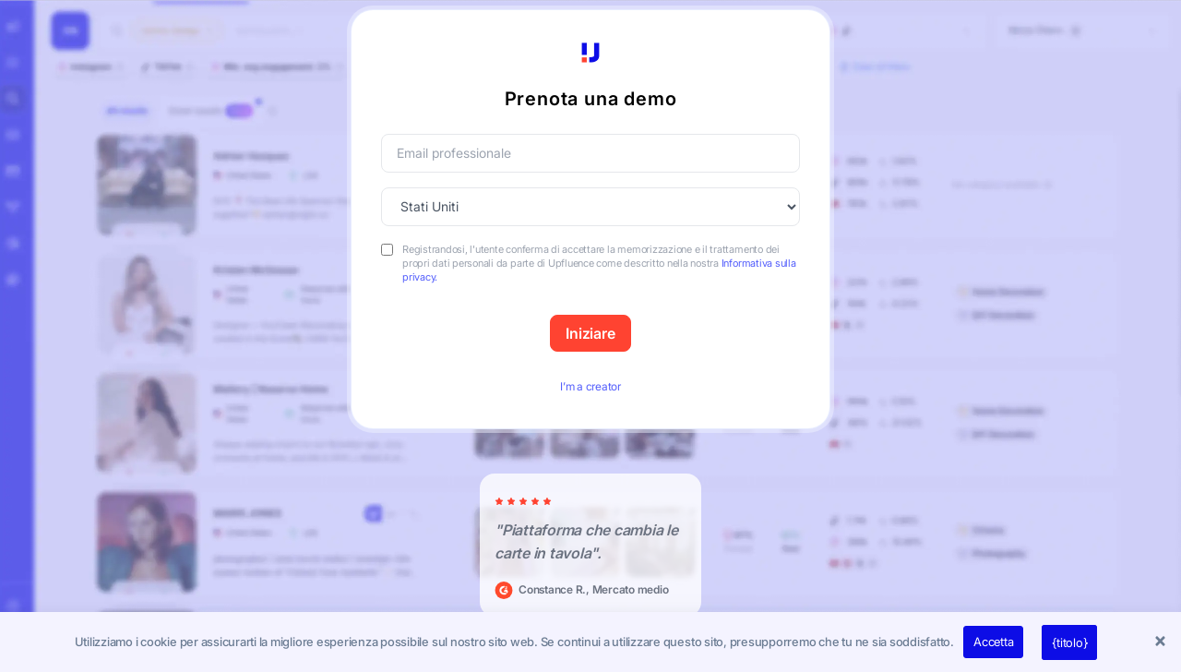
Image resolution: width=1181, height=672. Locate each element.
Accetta (993, 641)
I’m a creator (590, 386)
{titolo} (1069, 642)
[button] (1162, 642)
